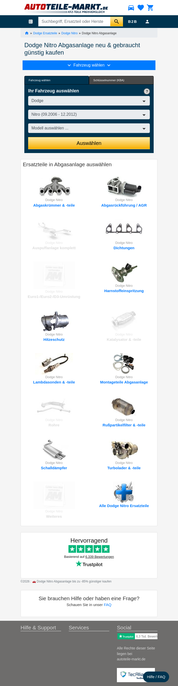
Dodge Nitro (69, 33)
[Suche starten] (116, 21)
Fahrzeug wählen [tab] (39, 80)
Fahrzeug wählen (89, 65)
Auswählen (89, 143)
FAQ (107, 605)
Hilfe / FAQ (156, 677)
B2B (132, 21)
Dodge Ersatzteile (45, 33)
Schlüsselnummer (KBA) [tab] (108, 80)
